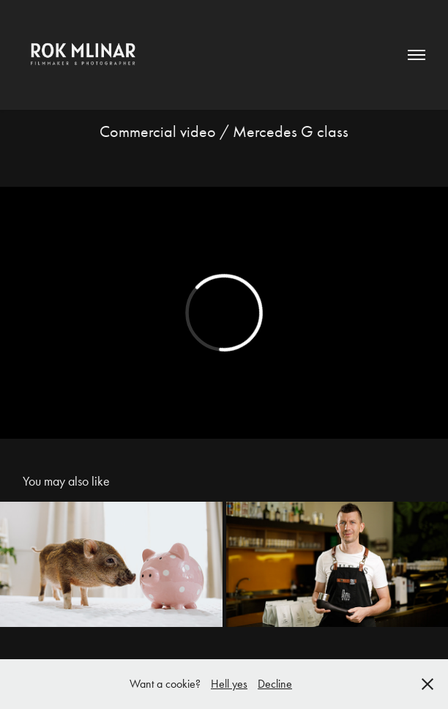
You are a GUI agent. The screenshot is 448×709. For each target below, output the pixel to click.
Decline (275, 684)
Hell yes (229, 684)
